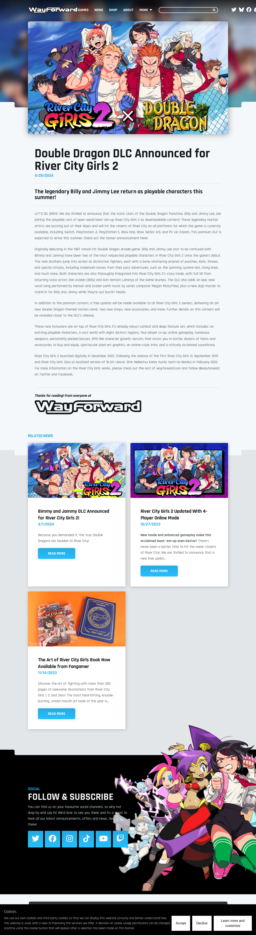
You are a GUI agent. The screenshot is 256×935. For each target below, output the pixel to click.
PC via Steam (179, 232)
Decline (201, 923)
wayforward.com (168, 368)
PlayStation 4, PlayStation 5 (97, 232)
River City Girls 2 (127, 219)
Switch (69, 232)
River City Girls (178, 356)
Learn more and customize (233, 923)
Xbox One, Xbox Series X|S (141, 232)
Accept (181, 923)
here (143, 238)
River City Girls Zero (56, 362)
